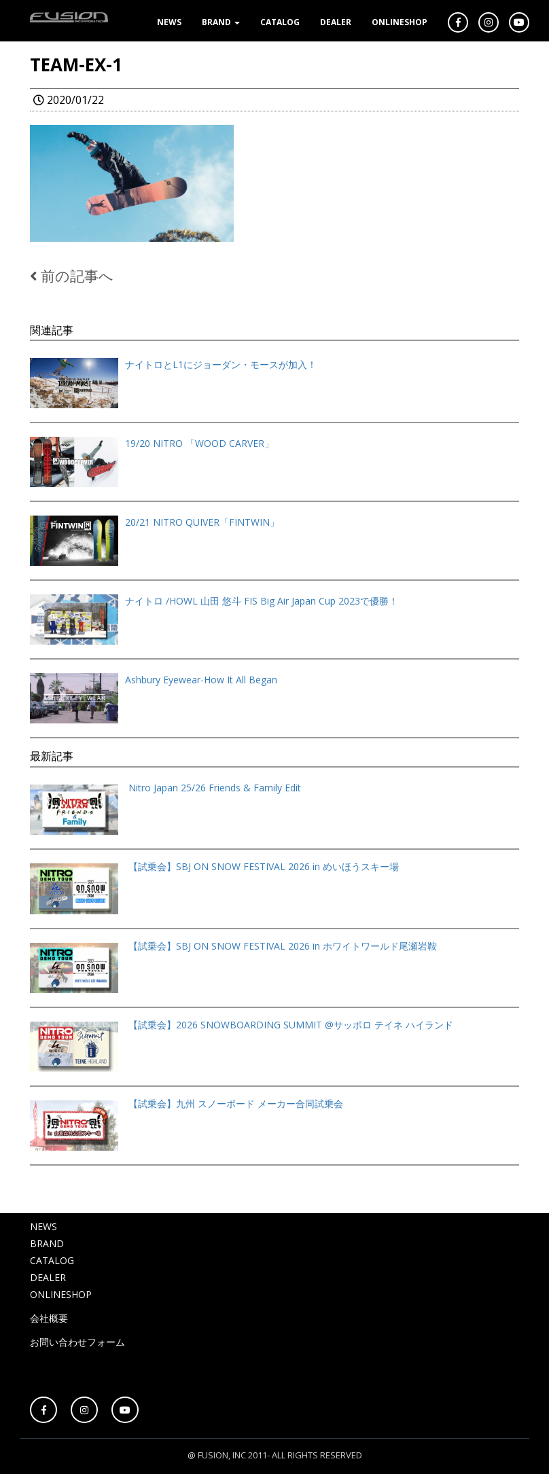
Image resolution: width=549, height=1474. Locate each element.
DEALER (335, 22)
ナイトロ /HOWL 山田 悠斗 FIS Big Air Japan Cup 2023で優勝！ (261, 600)
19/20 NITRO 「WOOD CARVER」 (199, 443)
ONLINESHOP (399, 22)
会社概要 (49, 1318)
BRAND (221, 22)
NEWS (169, 22)
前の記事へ (71, 275)
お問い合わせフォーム (77, 1341)
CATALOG (280, 22)
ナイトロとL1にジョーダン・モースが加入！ (221, 364)
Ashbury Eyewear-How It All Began (201, 679)
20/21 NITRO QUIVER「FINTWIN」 (202, 522)
